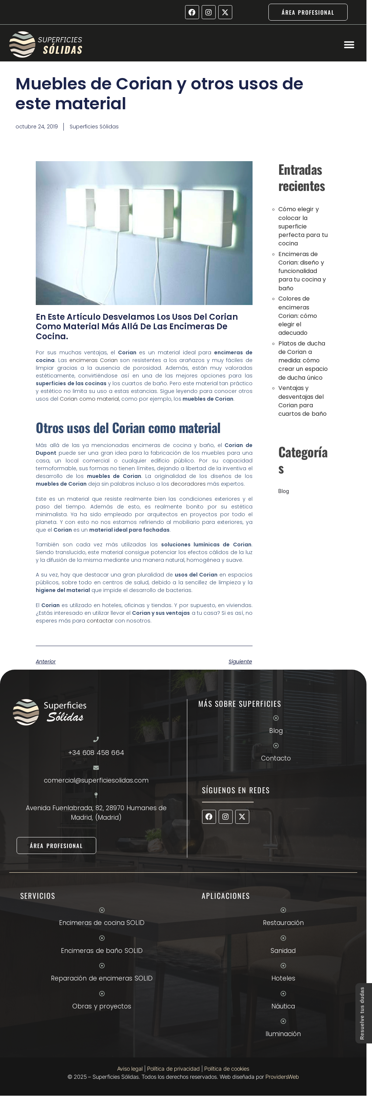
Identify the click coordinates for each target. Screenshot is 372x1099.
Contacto (276, 758)
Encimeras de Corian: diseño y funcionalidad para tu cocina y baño (302, 271)
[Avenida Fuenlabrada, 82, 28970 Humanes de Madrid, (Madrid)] (96, 795)
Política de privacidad (173, 1068)
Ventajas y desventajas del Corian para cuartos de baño (302, 401)
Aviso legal (130, 1068)
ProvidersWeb (282, 1076)
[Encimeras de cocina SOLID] (102, 910)
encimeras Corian (93, 360)
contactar (100, 620)
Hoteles (283, 978)
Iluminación (283, 1033)
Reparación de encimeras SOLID (102, 978)
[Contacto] (276, 745)
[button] (349, 44)
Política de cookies (226, 1068)
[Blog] (276, 718)
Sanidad (283, 950)
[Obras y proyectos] (102, 993)
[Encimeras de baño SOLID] (102, 938)
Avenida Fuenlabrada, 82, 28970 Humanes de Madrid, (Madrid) (96, 813)
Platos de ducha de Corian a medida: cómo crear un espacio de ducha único (303, 360)
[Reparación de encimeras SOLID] (102, 965)
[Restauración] (283, 910)
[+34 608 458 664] (96, 739)
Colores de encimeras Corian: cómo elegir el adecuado (297, 315)
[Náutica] (283, 993)
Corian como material (89, 399)
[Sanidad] (283, 938)
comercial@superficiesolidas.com (96, 780)
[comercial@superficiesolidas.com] (96, 767)
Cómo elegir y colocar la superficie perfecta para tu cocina (303, 226)
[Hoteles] (283, 965)
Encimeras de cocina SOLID (102, 922)
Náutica (283, 1006)
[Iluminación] (283, 1021)
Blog (283, 491)
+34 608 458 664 (96, 752)
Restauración (283, 922)
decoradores (188, 484)
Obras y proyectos (101, 1006)
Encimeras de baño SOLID (102, 950)
